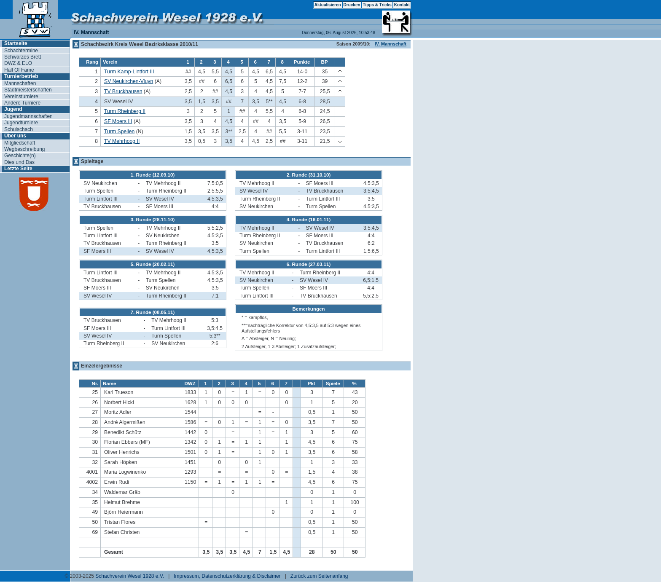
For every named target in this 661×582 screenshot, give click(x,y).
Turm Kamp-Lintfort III (129, 72)
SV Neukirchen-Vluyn (128, 81)
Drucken (352, 5)
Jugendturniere (21, 123)
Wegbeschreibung (24, 149)
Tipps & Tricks (377, 5)
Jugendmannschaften (28, 116)
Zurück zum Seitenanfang (319, 576)
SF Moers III (118, 121)
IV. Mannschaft (390, 43)
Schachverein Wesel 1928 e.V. (129, 576)
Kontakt (402, 5)
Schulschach (18, 129)
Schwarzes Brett (22, 57)
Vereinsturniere (21, 96)
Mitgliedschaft (19, 143)
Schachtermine (21, 51)
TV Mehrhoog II (122, 141)
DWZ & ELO (18, 63)
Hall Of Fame (19, 70)
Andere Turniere (22, 103)
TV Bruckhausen (123, 91)
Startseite (15, 43)
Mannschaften (20, 83)
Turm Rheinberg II (124, 111)
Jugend (13, 109)
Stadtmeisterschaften (28, 90)
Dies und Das (19, 162)
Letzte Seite (18, 169)
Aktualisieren (327, 5)
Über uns (15, 136)
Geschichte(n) (20, 155)
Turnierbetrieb (21, 76)
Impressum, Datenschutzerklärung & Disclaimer (227, 576)
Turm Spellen (119, 131)
